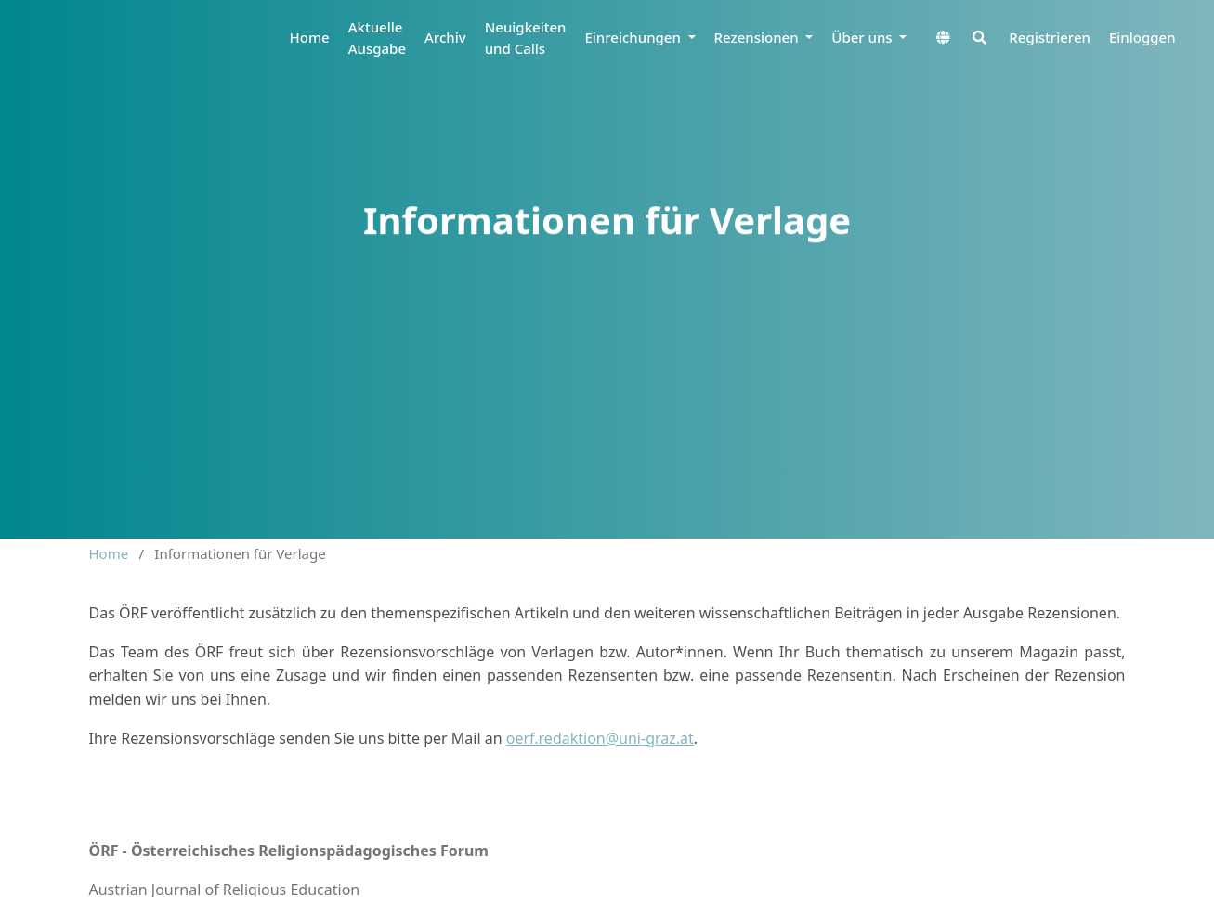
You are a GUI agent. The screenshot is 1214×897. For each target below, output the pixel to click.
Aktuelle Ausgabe (377, 38)
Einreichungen (634, 37)
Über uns (863, 37)
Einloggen (1142, 37)
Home (310, 37)
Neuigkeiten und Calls (526, 38)
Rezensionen (758, 37)
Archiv (445, 37)
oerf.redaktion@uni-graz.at (600, 738)
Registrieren (1049, 37)
